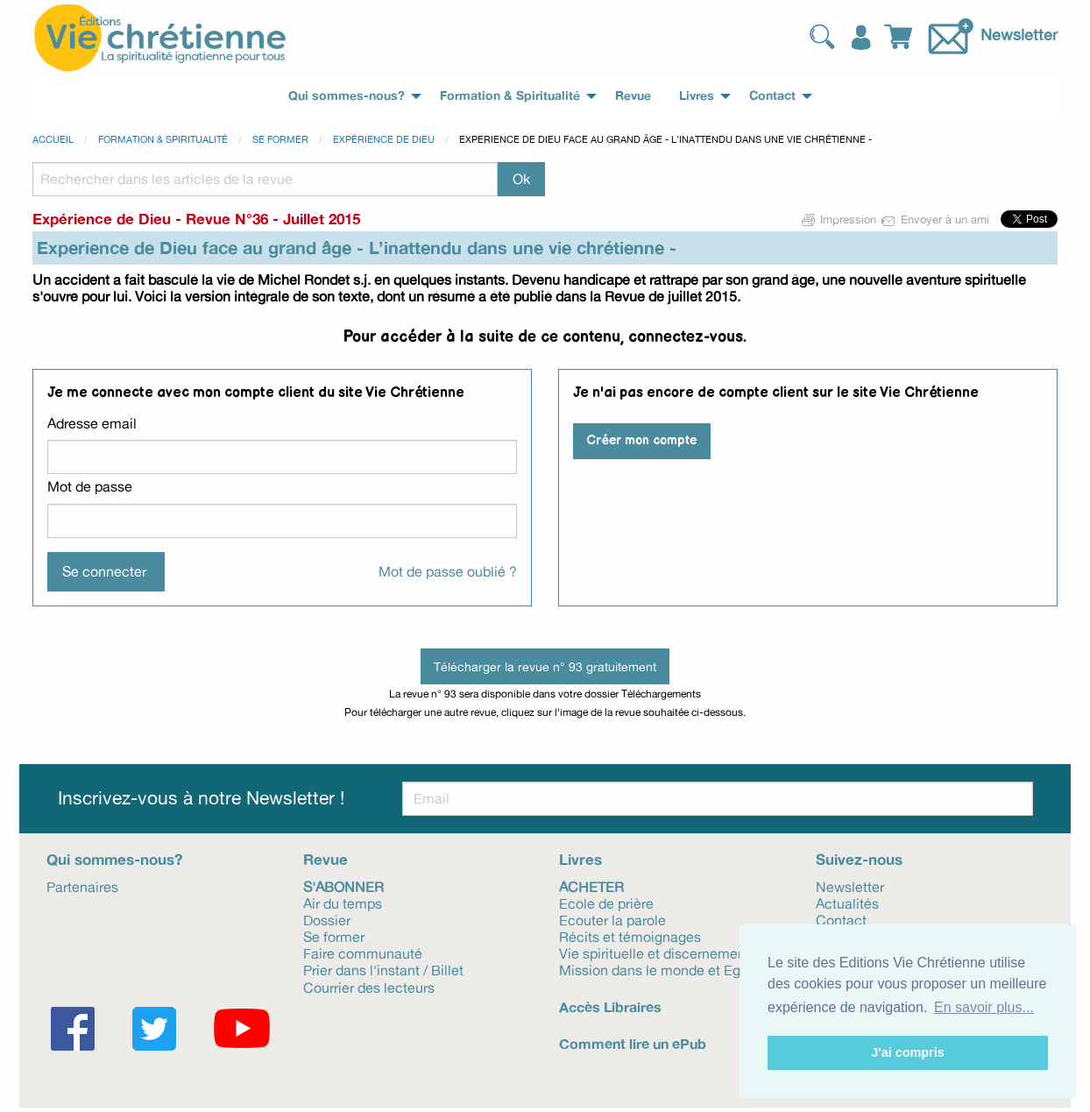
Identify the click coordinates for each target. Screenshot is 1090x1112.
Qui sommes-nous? (114, 859)
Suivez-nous (859, 859)
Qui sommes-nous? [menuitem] (346, 95)
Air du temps (342, 902)
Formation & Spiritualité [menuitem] (510, 95)
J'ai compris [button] (907, 1052)
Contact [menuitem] (772, 95)
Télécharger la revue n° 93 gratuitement (545, 666)
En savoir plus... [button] (984, 1007)
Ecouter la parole (612, 919)
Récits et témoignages (630, 936)
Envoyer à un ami (936, 219)
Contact (841, 919)
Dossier (326, 919)
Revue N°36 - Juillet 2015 (273, 218)
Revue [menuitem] (633, 95)
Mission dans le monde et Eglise (660, 969)
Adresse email (92, 423)
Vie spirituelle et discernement (654, 952)
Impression (839, 219)
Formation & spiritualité (163, 139)
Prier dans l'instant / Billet (383, 969)
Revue (325, 859)
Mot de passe (89, 486)
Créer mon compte (641, 440)
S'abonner (343, 886)
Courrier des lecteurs (369, 987)
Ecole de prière (606, 902)
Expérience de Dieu (384, 139)
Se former (280, 139)
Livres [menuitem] (696, 95)
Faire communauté (362, 952)
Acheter (591, 886)
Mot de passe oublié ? (448, 571)
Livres (580, 859)
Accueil (53, 139)
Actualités (847, 902)
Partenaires (82, 886)
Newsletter (1019, 34)
